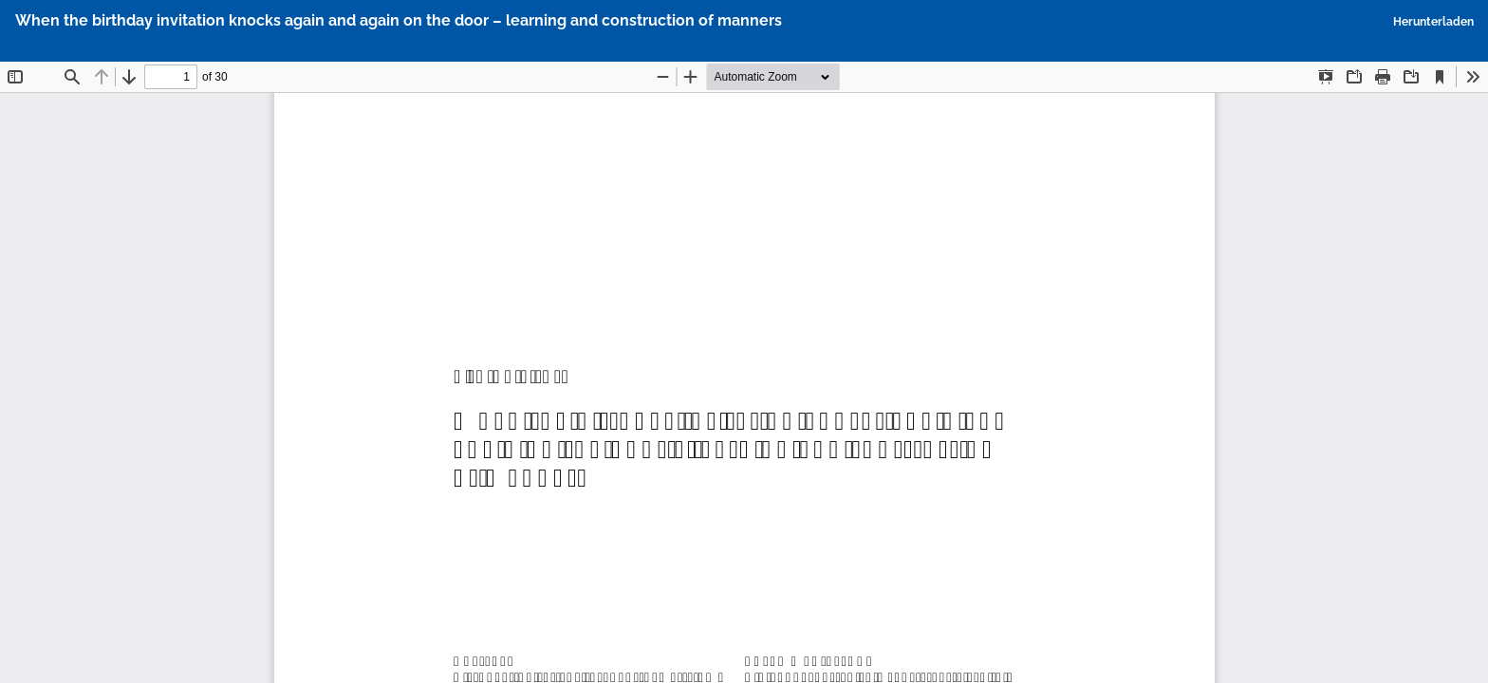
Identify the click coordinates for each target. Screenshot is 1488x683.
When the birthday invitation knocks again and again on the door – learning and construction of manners (398, 20)
